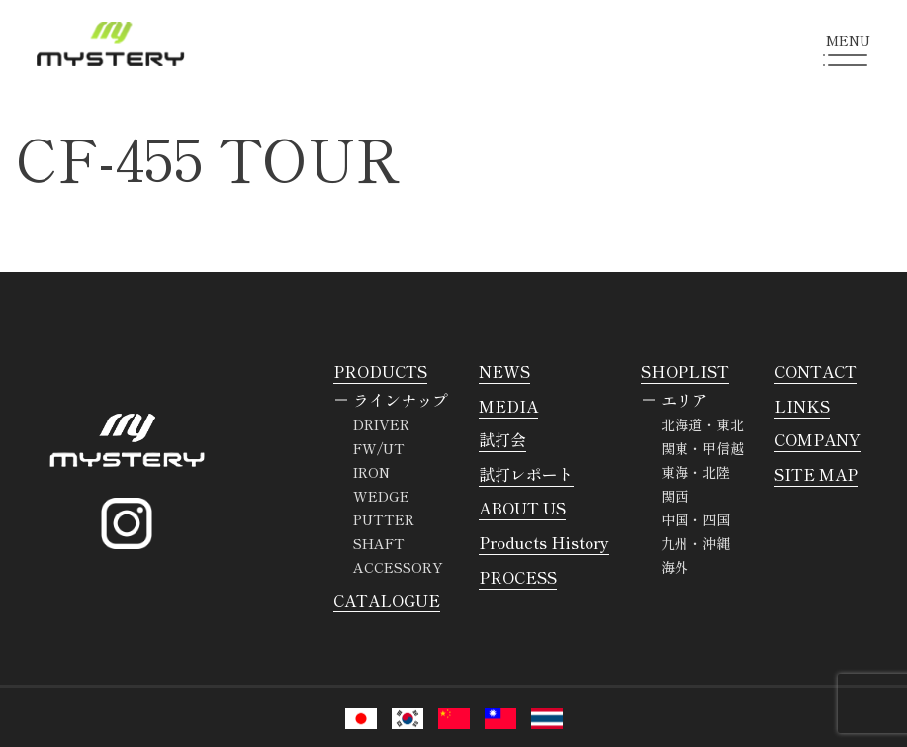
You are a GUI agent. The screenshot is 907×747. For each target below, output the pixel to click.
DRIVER (381, 424)
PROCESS (518, 577)
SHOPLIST (685, 371)
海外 (674, 567)
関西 (674, 496)
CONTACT (815, 371)
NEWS (504, 371)
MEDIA (508, 406)
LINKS (802, 406)
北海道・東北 (702, 424)
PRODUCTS (380, 371)
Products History (544, 542)
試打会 (502, 439)
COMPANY (817, 439)
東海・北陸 (695, 472)
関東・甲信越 (702, 448)
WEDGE (381, 496)
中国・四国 (695, 519)
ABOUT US (522, 507)
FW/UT (379, 448)
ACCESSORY (398, 567)
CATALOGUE (386, 599)
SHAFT (379, 543)
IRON (371, 472)
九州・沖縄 (695, 543)
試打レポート (526, 474)
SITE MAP (816, 474)
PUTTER (383, 519)
